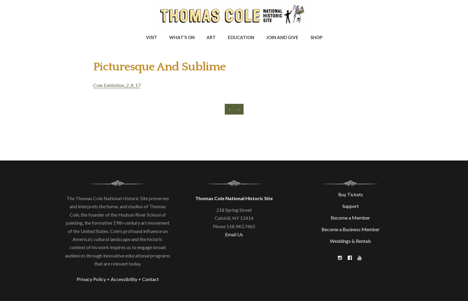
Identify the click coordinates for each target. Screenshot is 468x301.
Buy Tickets (350, 194)
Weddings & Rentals (350, 241)
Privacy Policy (91, 279)
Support (350, 206)
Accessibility (124, 279)
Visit (151, 37)
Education (241, 37)
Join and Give (282, 37)
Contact (150, 279)
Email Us (234, 234)
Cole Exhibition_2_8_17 (117, 85)
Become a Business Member (350, 229)
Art (211, 37)
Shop (316, 37)
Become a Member (350, 217)
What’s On (182, 37)
